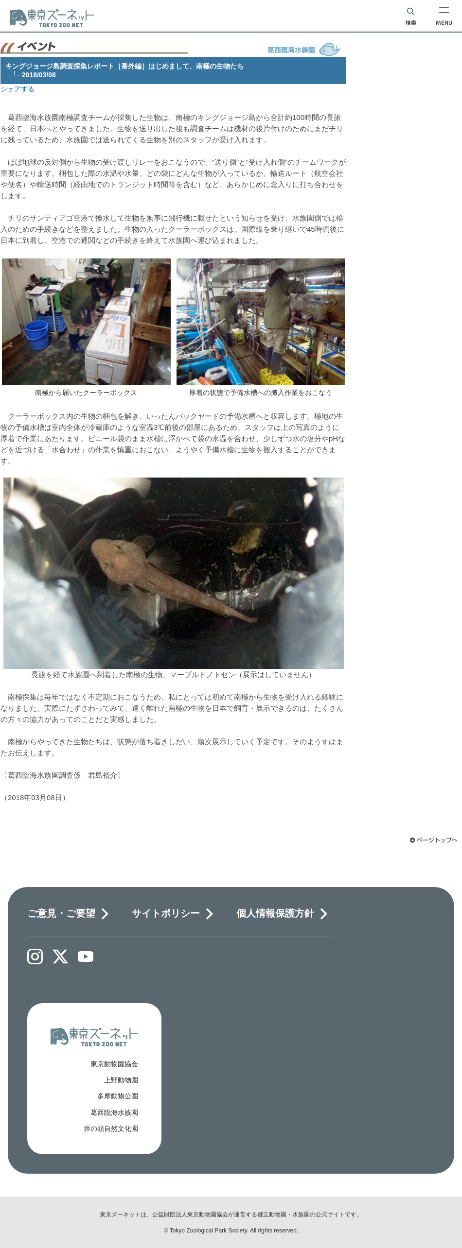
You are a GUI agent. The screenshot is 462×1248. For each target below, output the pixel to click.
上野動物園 (121, 1080)
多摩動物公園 (117, 1096)
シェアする (17, 89)
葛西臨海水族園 (114, 1112)
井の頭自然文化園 (111, 1128)
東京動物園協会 (114, 1064)
